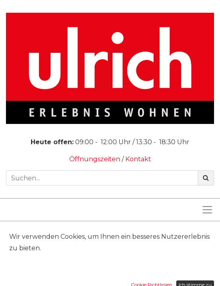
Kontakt (138, 159)
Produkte (67, 234)
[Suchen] (206, 178)
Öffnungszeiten (95, 159)
